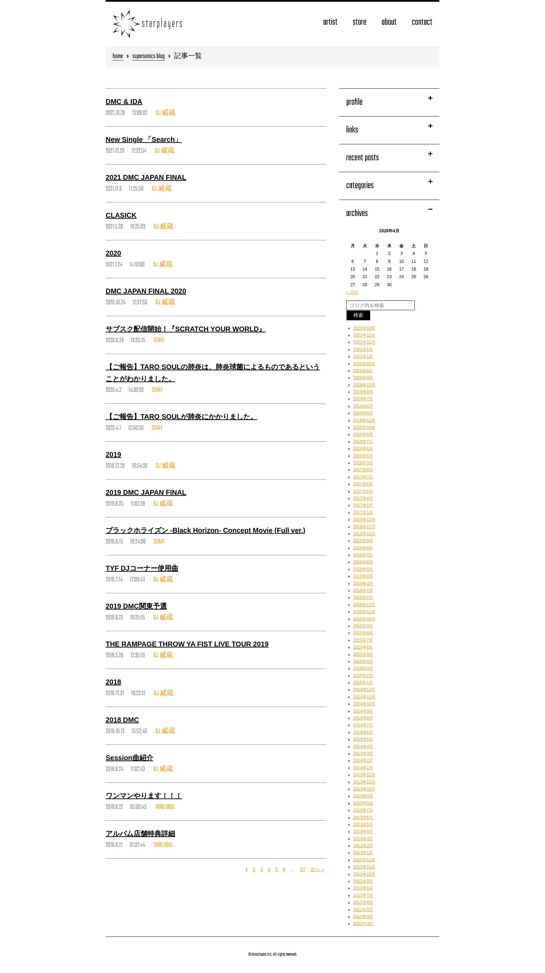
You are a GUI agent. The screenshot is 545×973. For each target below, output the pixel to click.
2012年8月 (363, 888)
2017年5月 (363, 491)
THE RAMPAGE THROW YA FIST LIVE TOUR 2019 (187, 644)
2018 (113, 682)
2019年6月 (363, 406)
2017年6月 (363, 484)
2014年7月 (363, 725)
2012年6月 (363, 902)
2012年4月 (363, 916)
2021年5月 (363, 349)
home (118, 57)
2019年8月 (363, 391)
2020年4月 (363, 377)
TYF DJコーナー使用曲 (142, 568)
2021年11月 (364, 342)
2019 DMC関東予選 (136, 606)
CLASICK (121, 215)
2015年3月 (363, 668)
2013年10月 (364, 789)
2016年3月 (363, 583)
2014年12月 (364, 689)
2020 (113, 253)
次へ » (317, 869)
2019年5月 (363, 413)
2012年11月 (364, 867)
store (359, 22)
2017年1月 (363, 512)
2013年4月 (363, 831)
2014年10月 (364, 703)
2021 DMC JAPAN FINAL (146, 177)
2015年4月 (363, 661)
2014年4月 (363, 746)
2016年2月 (363, 590)
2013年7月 (363, 810)
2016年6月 (363, 562)
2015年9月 (363, 626)
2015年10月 (364, 619)
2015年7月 (363, 640)
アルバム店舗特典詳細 (140, 833)
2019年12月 (364, 385)
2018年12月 (364, 420)
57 (303, 869)
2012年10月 (364, 874)
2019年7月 (363, 398)
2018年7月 (363, 441)
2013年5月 (363, 824)
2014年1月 (363, 767)
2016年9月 (363, 540)
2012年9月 (363, 881)
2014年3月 (363, 753)
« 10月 (352, 292)
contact (422, 22)
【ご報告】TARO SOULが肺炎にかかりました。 (181, 416)
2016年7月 (363, 555)
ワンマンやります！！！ (144, 795)
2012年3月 (363, 923)
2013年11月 (364, 782)
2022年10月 (364, 328)
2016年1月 (363, 597)
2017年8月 (363, 469)
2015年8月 (363, 632)
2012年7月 (363, 895)
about (389, 22)
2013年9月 (363, 796)
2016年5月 (363, 569)
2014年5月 (363, 739)
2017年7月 (363, 477)
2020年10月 (364, 363)
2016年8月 (363, 548)
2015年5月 (363, 654)
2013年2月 (363, 845)
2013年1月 (363, 852)
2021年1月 (363, 356)
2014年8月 (363, 718)
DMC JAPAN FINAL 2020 (146, 291)
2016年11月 (364, 526)
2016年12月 (364, 519)
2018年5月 (363, 455)
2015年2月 (363, 675)
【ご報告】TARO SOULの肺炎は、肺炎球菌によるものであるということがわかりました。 (213, 373)
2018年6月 (363, 448)
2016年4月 (363, 576)
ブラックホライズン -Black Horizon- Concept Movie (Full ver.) (206, 530)
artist (330, 22)
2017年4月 (363, 498)
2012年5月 (363, 909)
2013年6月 (363, 817)
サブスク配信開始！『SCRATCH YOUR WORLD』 (186, 329)
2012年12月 (364, 860)
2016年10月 (364, 533)
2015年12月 (364, 604)
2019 (113, 454)
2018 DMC (122, 720)
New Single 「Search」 (144, 139)
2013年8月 (363, 803)
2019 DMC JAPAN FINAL (146, 492)
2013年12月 (364, 774)
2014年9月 (363, 711)
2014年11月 (364, 696)
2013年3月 (363, 838)
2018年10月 (364, 427)
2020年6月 (363, 370)
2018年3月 (363, 462)
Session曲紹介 (129, 758)
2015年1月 (363, 682)
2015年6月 (363, 647)
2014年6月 (363, 732)
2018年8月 (363, 434)
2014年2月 (363, 760)
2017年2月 (363, 505)
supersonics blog (148, 57)
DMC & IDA (124, 101)
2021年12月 (364, 335)
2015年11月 (364, 611)
